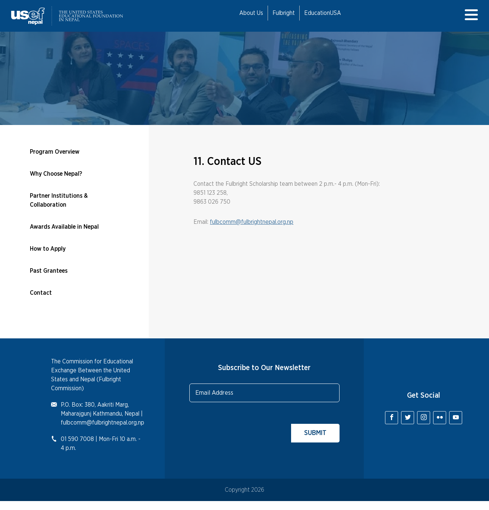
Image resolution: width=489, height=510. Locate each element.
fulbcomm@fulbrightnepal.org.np (251, 222)
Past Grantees (48, 271)
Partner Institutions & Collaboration (59, 200)
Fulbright (283, 13)
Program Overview (54, 152)
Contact (41, 293)
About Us (251, 13)
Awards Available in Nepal (64, 227)
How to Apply (48, 249)
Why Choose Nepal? (56, 174)
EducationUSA (322, 13)
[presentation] (246, 427)
